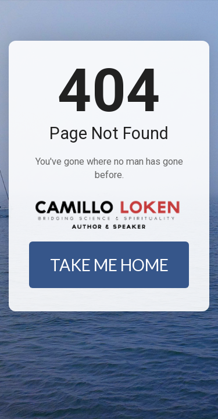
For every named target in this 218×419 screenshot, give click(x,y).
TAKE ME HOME (109, 265)
